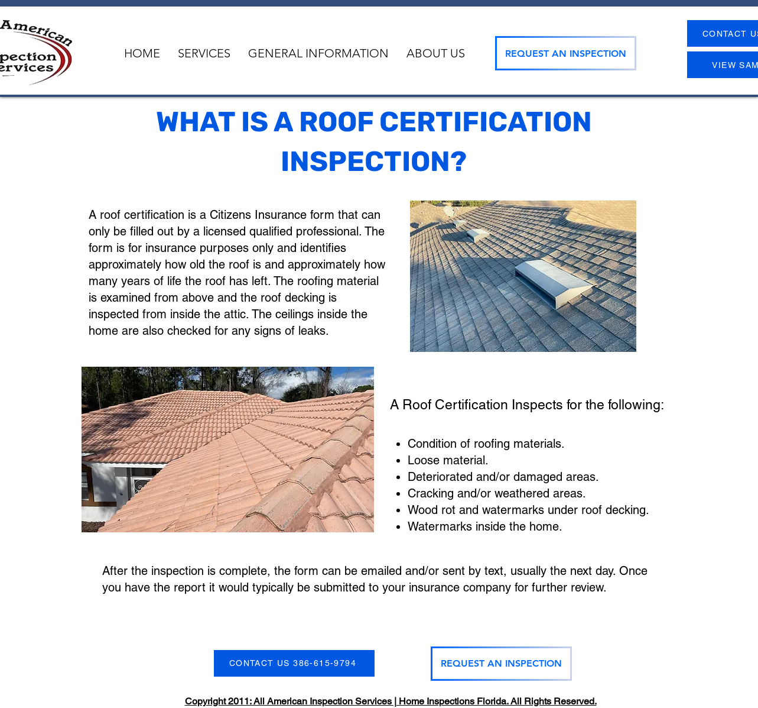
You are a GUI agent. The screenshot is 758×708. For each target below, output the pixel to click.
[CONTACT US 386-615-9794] (294, 663)
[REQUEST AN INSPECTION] (565, 53)
